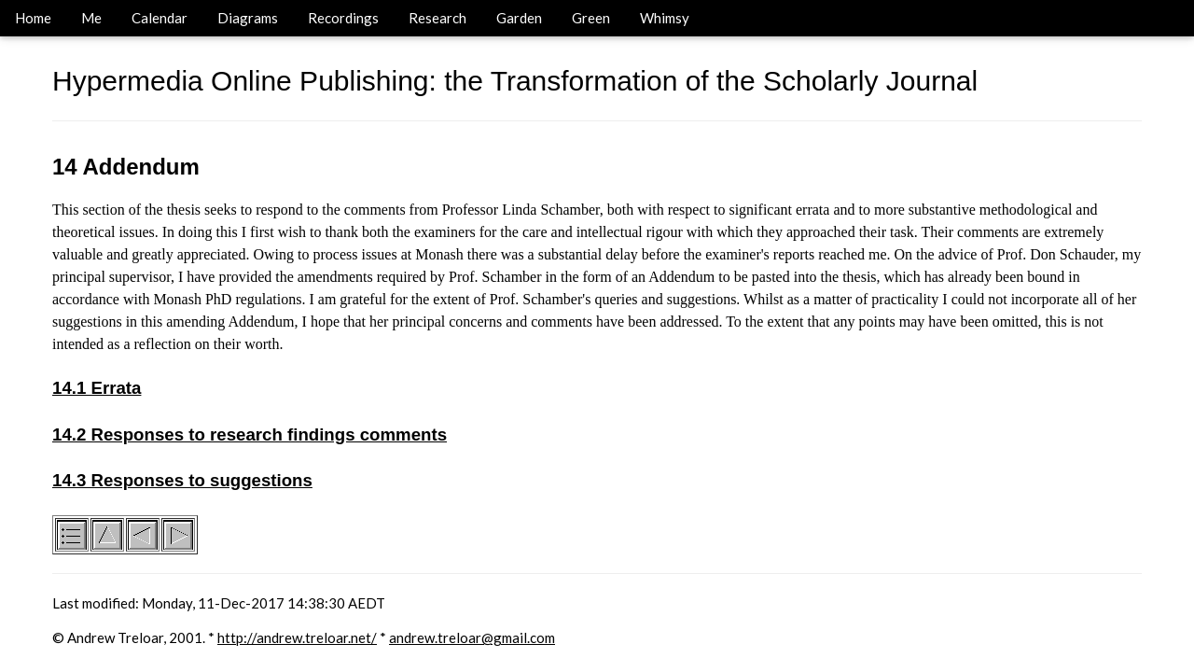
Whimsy (664, 17)
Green (591, 17)
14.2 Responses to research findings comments (249, 434)
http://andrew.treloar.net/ (297, 637)
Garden (519, 17)
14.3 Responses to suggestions (182, 480)
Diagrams (247, 17)
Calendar (159, 17)
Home (33, 17)
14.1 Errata (96, 388)
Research (437, 17)
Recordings (343, 17)
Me (91, 17)
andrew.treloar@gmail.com (472, 637)
